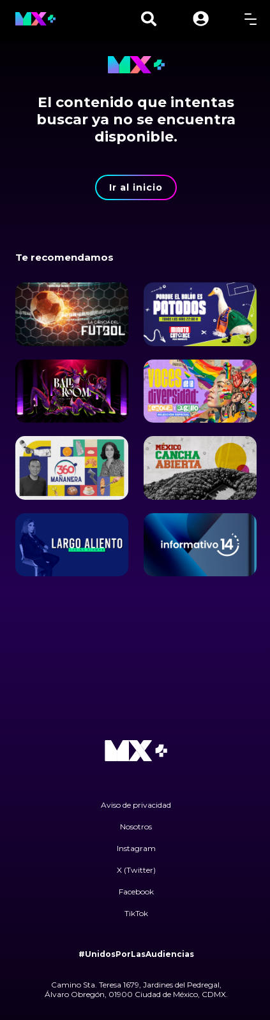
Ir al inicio (136, 187)
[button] (201, 19)
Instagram (136, 848)
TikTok (136, 913)
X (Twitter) (136, 870)
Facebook (136, 891)
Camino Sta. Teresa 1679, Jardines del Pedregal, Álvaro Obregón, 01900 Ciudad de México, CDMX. (136, 989)
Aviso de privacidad (136, 805)
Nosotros (136, 826)
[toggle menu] (250, 19)
